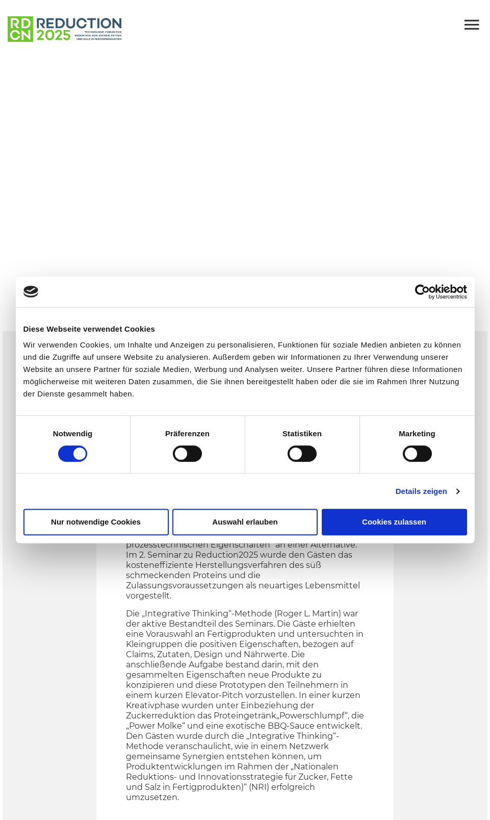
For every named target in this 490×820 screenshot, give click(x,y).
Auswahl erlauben (244, 521)
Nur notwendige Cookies (96, 521)
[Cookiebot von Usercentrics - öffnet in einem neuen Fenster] (422, 292)
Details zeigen (421, 491)
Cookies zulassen (394, 521)
